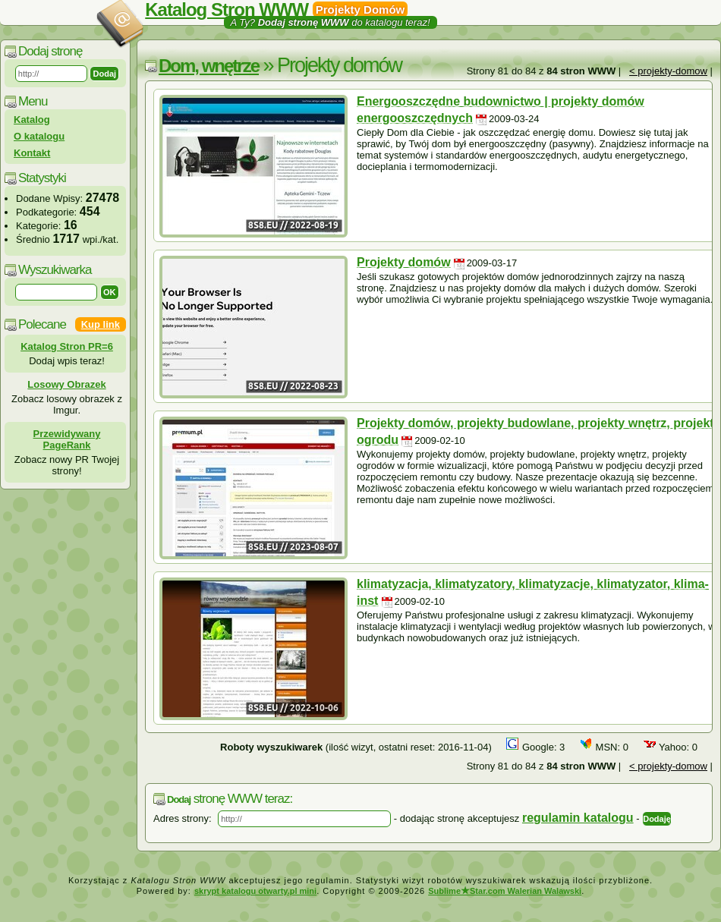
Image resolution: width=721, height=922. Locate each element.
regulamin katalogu (578, 817)
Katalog (32, 119)
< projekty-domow (668, 71)
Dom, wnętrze (209, 65)
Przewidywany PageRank (67, 439)
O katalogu (39, 136)
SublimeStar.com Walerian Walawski (504, 890)
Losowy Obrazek (66, 384)
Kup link (100, 324)
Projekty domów (404, 262)
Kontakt (32, 153)
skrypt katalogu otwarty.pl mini (255, 890)
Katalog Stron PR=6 (66, 346)
